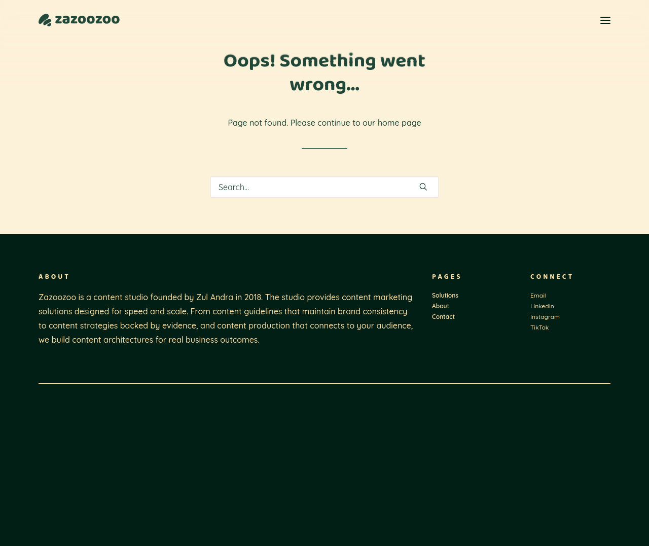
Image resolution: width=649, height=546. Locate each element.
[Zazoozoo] (79, 20)
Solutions (445, 295)
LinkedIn (542, 306)
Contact (443, 316)
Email (538, 295)
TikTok (539, 327)
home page (399, 123)
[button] (605, 20)
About (440, 306)
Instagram (545, 316)
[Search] (324, 187)
